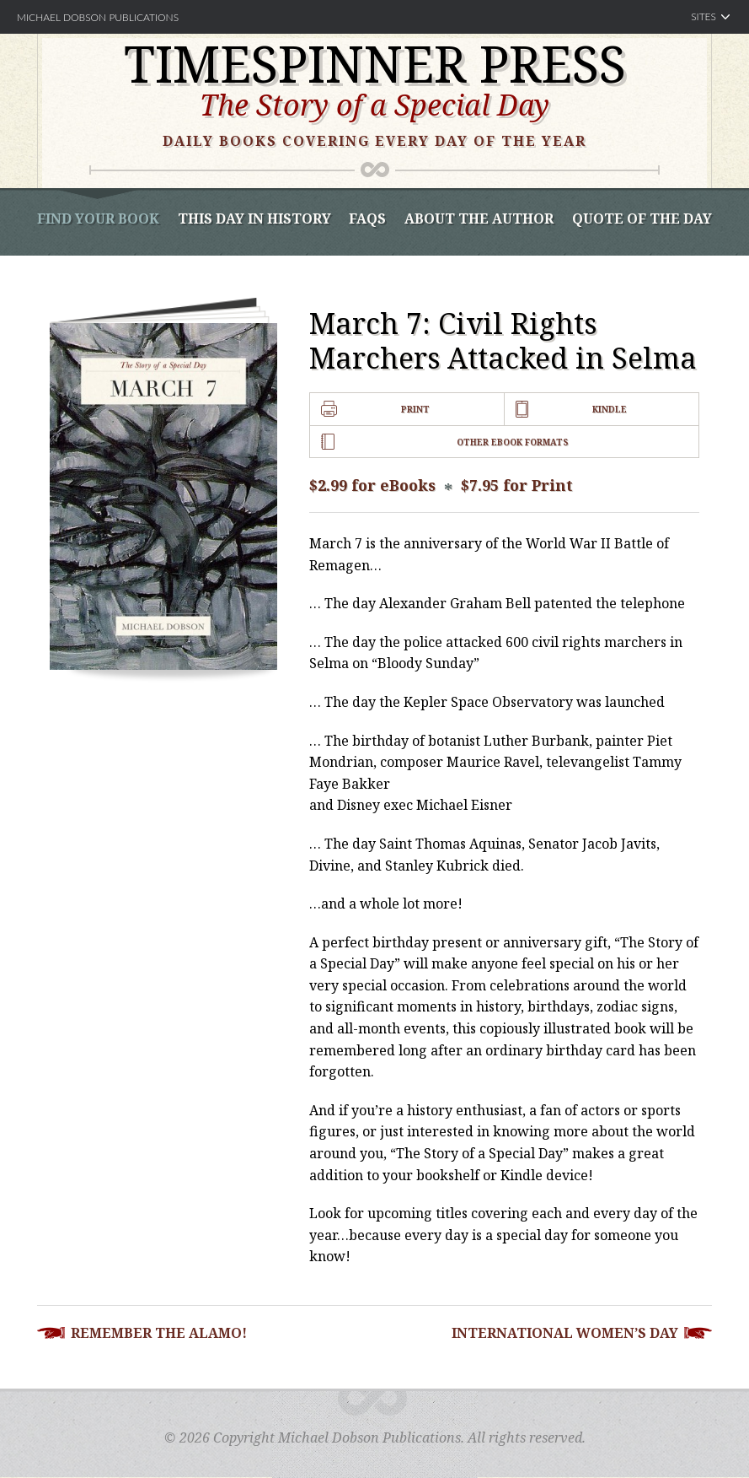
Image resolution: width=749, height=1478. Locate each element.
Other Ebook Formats (513, 442)
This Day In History (254, 218)
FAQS (367, 218)
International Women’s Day (565, 1333)
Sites (703, 16)
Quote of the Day (642, 218)
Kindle (609, 409)
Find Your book (98, 218)
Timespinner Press (375, 63)
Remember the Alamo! (159, 1333)
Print (415, 409)
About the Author (479, 218)
